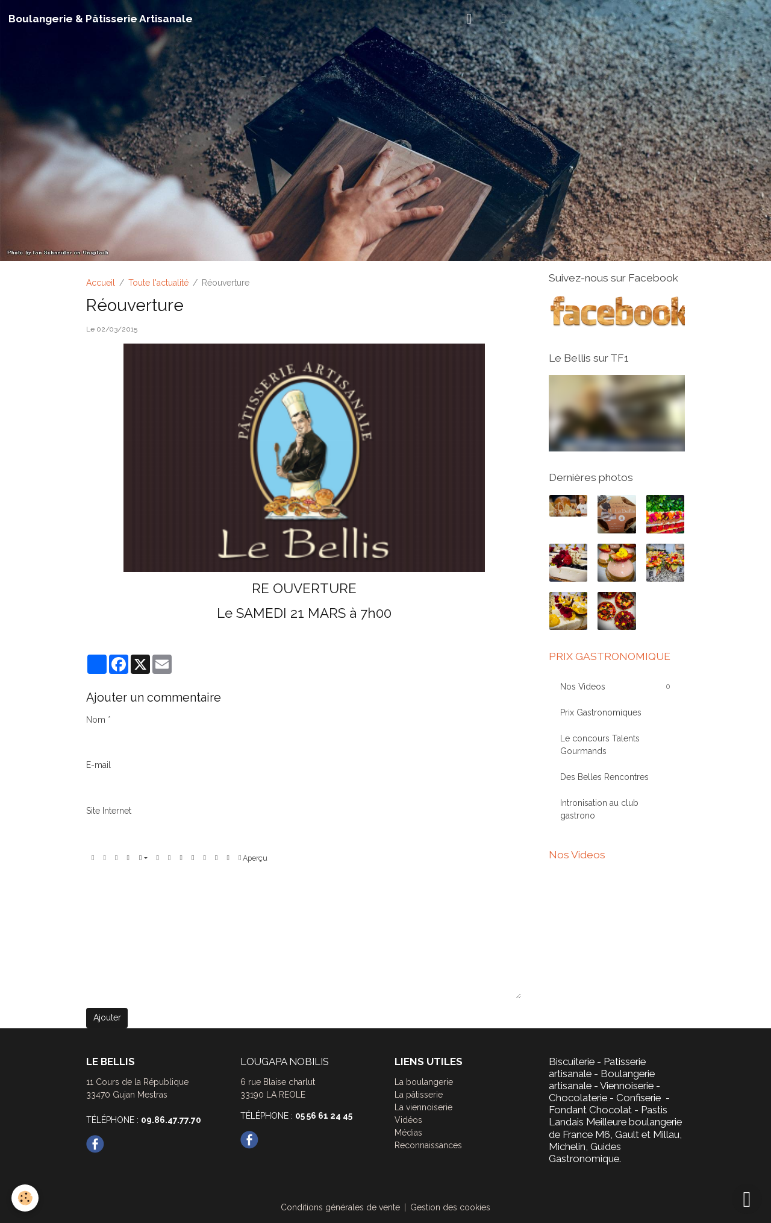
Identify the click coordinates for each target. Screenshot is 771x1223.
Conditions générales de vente (340, 1207)
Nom (95, 720)
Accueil (100, 283)
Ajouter (107, 1017)
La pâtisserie (419, 1094)
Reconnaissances (428, 1145)
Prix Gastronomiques (600, 712)
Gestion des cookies (450, 1207)
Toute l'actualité (158, 283)
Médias (408, 1132)
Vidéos (408, 1120)
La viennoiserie (423, 1107)
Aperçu (253, 858)
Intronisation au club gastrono (599, 809)
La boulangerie (424, 1082)
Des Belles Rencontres (604, 777)
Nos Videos (583, 686)
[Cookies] (25, 1198)
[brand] (100, 19)
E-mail (98, 765)
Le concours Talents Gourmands (600, 745)
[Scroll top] (747, 1199)
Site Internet (108, 811)
